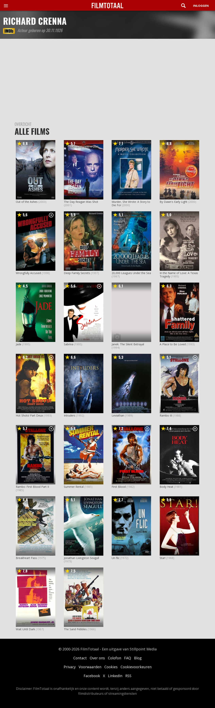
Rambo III (166, 415)
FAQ (127, 658)
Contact (80, 658)
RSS (128, 675)
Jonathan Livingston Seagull (81, 558)
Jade (18, 344)
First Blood (119, 487)
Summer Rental (74, 487)
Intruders (69, 415)
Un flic (116, 558)
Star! (162, 558)
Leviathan (118, 415)
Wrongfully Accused (28, 273)
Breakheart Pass (26, 558)
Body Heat (166, 487)
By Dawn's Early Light (173, 202)
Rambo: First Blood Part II (32, 487)
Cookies (111, 666)
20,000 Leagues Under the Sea (131, 273)
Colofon (114, 658)
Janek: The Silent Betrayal (128, 344)
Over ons (97, 658)
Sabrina (68, 344)
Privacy (70, 666)
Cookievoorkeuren (136, 666)
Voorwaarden (90, 666)
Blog (138, 658)
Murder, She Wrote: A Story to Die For (131, 203)
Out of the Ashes (27, 202)
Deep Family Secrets (77, 273)
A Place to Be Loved (173, 344)
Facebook (92, 675)
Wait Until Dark (25, 629)
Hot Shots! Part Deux (29, 415)
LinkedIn (115, 675)
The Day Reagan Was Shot (81, 202)
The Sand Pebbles (75, 629)
